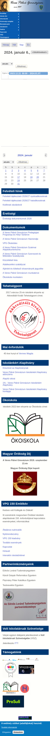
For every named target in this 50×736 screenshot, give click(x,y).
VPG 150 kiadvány (11, 538)
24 (18, 180)
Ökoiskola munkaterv (13, 277)
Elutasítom (18, 734)
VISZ (9, 35)
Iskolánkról (9, 27)
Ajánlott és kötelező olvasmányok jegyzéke (23, 269)
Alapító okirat (9, 378)
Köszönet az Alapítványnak (15, 368)
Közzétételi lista (10, 260)
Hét (14, 45)
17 (18, 177)
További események (12, 542)
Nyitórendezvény (11, 534)
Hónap (6, 45)
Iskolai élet (9, 16)
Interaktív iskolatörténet (14, 555)
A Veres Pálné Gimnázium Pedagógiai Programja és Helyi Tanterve (21, 233)
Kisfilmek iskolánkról (12, 205)
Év (28, 45)
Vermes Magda (26, 353)
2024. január (25, 155)
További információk (9, 729)
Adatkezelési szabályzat (14, 264)
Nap (22, 44)
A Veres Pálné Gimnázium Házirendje (20, 239)
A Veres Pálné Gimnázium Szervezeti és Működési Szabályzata (22, 255)
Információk (9, 19)
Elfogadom (6, 734)
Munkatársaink (9, 24)
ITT (16, 643)
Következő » (42, 52)
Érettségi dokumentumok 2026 (17, 218)
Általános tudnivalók (12, 530)
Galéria (9, 30)
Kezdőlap (9, 14)
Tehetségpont (9, 38)
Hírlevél (6, 551)
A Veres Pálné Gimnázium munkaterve (21, 273)
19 (31, 177)
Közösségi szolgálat (9, 22)
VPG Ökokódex (10, 243)
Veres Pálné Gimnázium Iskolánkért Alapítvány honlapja (25, 390)
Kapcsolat (3, 32)
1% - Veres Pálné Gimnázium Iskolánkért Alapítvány (22, 384)
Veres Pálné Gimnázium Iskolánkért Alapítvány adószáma (25, 373)
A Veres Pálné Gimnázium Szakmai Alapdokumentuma (19, 248)
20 (38, 177)
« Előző (35, 52)
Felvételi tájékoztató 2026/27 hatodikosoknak (24, 200)
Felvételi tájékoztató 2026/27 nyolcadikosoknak (25, 196)
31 (18, 184)
